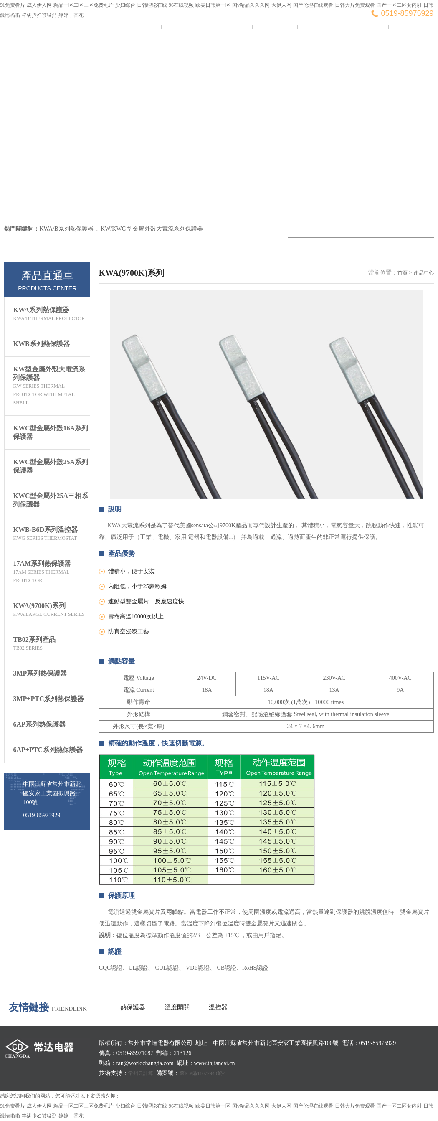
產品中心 (274, 27)
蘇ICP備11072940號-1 (203, 1073)
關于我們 (184, 27)
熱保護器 (132, 1007)
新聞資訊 (229, 27)
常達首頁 (138, 27)
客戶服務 (365, 27)
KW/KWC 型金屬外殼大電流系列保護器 (152, 229)
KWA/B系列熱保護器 (66, 229)
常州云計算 (140, 1073)
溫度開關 (177, 1007)
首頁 (402, 273)
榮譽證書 (320, 27)
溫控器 (218, 1007)
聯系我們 (410, 27)
